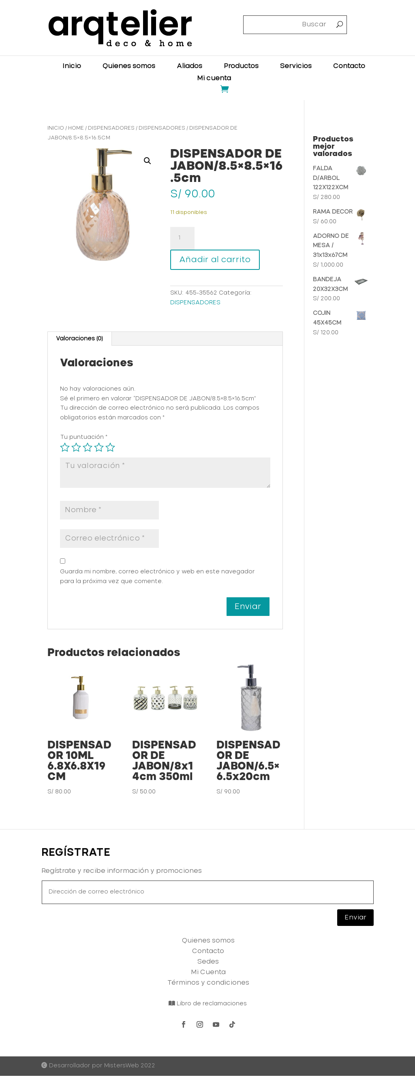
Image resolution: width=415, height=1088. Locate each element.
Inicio (71, 66)
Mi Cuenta (208, 972)
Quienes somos (129, 66)
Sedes (208, 961)
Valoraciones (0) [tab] (79, 339)
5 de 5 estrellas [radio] (110, 447)
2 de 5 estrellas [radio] (76, 447)
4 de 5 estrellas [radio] (99, 447)
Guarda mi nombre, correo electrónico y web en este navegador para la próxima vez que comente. (157, 576)
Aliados (189, 66)
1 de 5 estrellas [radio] (65, 447)
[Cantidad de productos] (182, 238)
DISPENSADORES (111, 128)
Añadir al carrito (215, 260)
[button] (147, 161)
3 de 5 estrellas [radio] (87, 447)
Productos (241, 66)
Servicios (296, 66)
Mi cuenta (214, 78)
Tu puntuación (83, 437)
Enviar (355, 917)
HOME (76, 128)
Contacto (349, 66)
